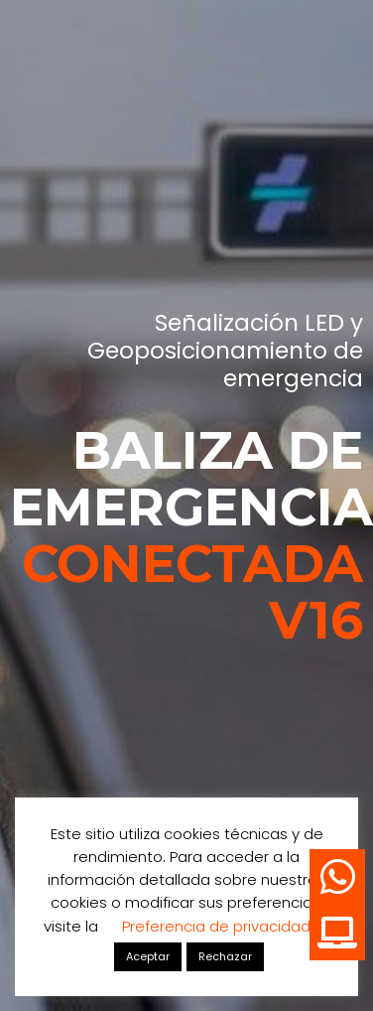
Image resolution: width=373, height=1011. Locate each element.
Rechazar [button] (225, 956)
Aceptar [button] (148, 956)
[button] (337, 932)
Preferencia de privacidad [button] (216, 926)
